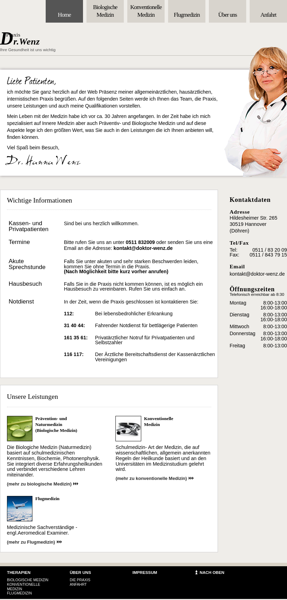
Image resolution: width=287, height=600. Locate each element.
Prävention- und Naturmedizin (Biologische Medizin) (56, 424)
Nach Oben (211, 572)
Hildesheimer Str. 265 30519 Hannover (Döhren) (253, 224)
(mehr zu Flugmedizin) (31, 542)
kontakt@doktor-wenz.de (143, 248)
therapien (19, 572)
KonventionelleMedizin (158, 421)
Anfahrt (78, 584)
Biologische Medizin (27, 580)
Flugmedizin (47, 498)
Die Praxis (80, 580)
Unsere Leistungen (32, 396)
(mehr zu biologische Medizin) (39, 484)
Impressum (145, 572)
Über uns (80, 572)
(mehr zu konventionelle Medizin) (151, 478)
